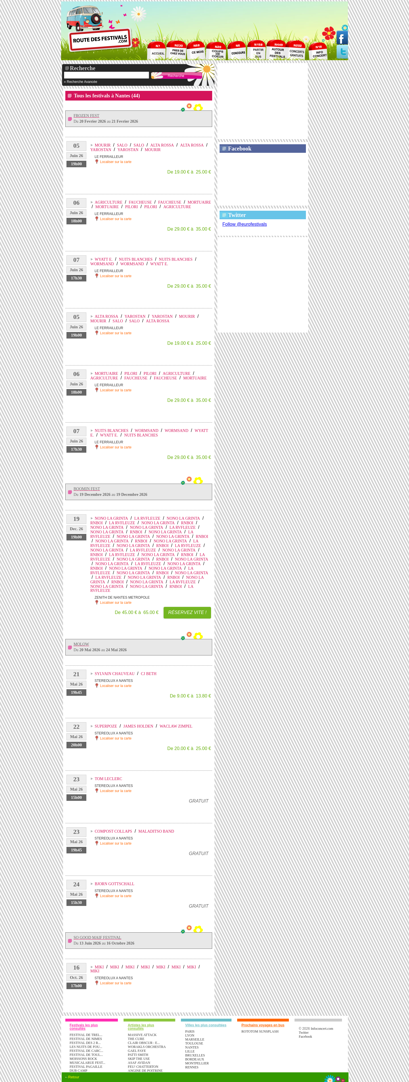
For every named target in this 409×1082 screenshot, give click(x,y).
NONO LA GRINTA (111, 518)
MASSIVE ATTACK (142, 1035)
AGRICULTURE (108, 202)
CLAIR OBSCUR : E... (144, 1043)
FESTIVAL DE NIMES (86, 1039)
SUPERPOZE (106, 726)
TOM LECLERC (108, 779)
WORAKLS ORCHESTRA (147, 1047)
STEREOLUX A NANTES (114, 681)
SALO (122, 145)
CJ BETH (148, 674)
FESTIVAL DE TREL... (86, 1035)
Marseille (194, 1039)
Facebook (239, 148)
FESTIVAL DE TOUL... (86, 1055)
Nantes (192, 1047)
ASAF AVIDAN (139, 1063)
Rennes (192, 1067)
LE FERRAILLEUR (109, 157)
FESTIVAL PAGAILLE (86, 1067)
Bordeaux (194, 1059)
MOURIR (102, 145)
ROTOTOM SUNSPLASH (260, 1031)
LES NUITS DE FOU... (86, 1047)
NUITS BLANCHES (136, 259)
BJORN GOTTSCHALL (114, 884)
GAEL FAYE (137, 1051)
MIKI (99, 967)
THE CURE (136, 1039)
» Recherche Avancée (80, 81)
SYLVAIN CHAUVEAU (114, 674)
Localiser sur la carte (113, 161)
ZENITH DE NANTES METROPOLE (122, 598)
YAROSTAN (100, 150)
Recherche (82, 68)
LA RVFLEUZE (147, 518)
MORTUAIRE (199, 202)
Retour (73, 1077)
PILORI (131, 207)
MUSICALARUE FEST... (87, 1063)
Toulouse (194, 1043)
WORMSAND (102, 264)
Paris (190, 1031)
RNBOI (96, 523)
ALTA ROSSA (162, 145)
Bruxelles (195, 1055)
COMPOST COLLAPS (113, 831)
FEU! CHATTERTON (143, 1067)
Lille (190, 1051)
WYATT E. (103, 259)
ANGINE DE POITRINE (145, 1071)
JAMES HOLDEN (138, 726)
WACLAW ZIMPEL (176, 726)
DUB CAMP (78, 1071)
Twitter (237, 215)
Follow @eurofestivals (244, 224)
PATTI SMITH (138, 1055)
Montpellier (197, 1063)
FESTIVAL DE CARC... (86, 1051)
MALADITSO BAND (156, 831)
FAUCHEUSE (140, 202)
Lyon (189, 1035)
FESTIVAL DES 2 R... (85, 1043)
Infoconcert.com (322, 1029)
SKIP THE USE (139, 1059)
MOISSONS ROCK (83, 1059)
